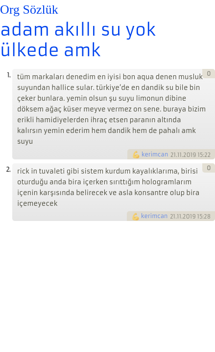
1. (8, 75)
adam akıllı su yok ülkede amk (78, 40)
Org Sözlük (29, 9)
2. (8, 169)
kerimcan (155, 154)
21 (173, 154)
